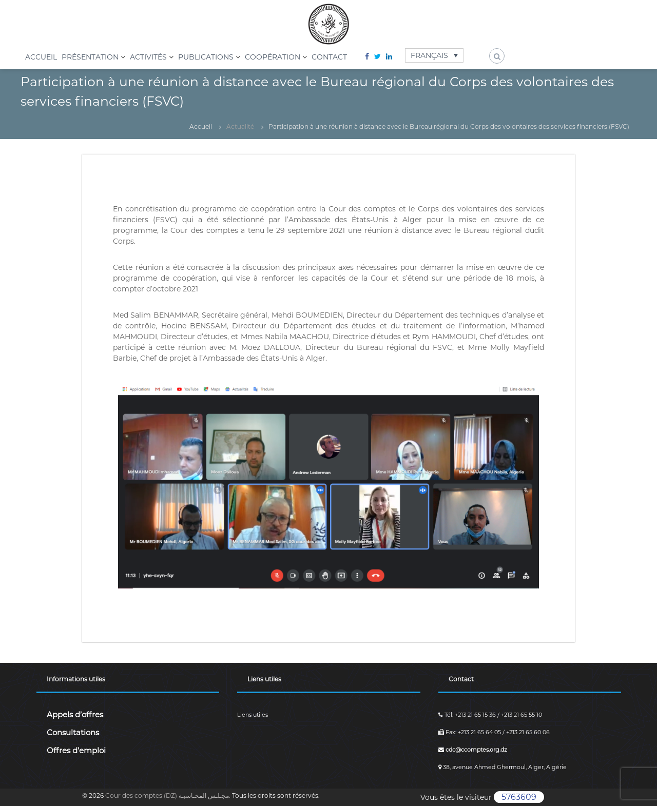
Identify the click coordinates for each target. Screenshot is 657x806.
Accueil (41, 57)
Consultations (73, 732)
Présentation (90, 57)
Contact (329, 57)
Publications (206, 57)
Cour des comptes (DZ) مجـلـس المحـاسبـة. (168, 795)
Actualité (240, 126)
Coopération (272, 57)
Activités (148, 57)
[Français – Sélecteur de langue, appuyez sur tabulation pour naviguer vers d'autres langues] (434, 55)
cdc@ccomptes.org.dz (472, 749)
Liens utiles (252, 714)
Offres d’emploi (76, 750)
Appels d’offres (75, 714)
